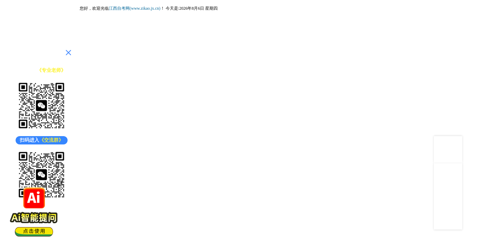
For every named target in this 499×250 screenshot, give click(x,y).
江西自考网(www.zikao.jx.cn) (134, 8)
